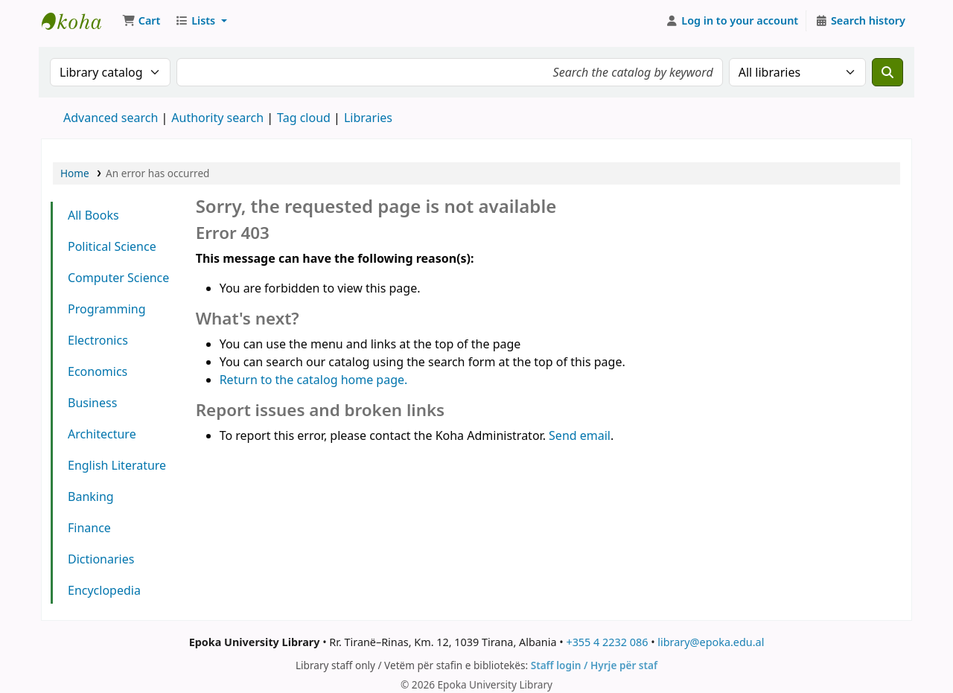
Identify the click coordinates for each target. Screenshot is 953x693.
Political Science (112, 246)
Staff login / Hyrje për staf (594, 665)
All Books (93, 215)
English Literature (117, 465)
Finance (89, 528)
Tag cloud (304, 117)
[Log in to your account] (732, 21)
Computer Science (118, 277)
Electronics (98, 340)
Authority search (217, 117)
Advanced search (110, 117)
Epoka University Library (79, 21)
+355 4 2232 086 (607, 642)
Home (74, 173)
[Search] (887, 72)
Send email (580, 435)
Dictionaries (101, 559)
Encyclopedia (104, 590)
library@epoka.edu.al (710, 642)
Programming (107, 309)
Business (92, 403)
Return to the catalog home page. (314, 379)
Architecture (102, 434)
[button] (141, 21)
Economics (97, 371)
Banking (91, 496)
